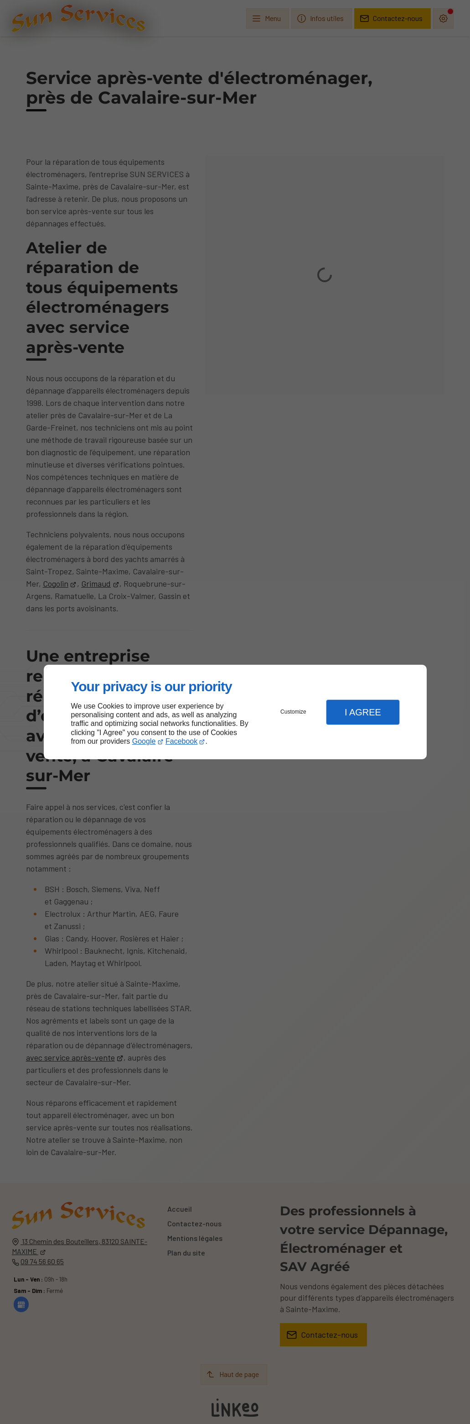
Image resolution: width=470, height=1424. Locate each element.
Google (144, 741)
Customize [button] (293, 712)
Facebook (181, 741)
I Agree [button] (363, 712)
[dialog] (235, 712)
